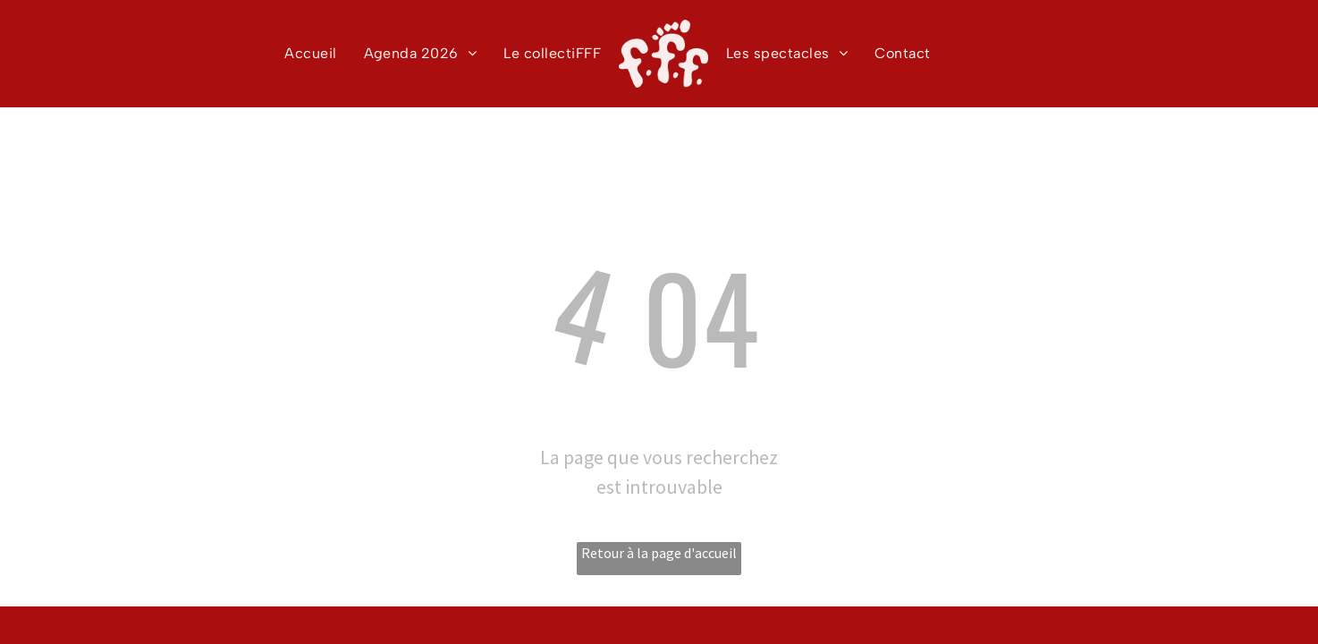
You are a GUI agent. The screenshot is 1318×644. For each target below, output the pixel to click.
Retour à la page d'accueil (659, 553)
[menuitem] (310, 54)
